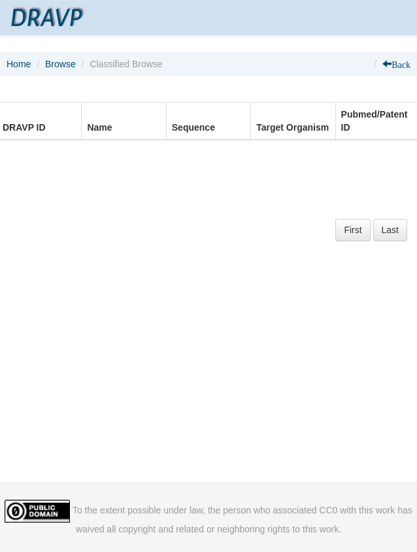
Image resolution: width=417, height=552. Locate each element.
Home (19, 64)
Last (390, 230)
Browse (60, 64)
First (352, 230)
